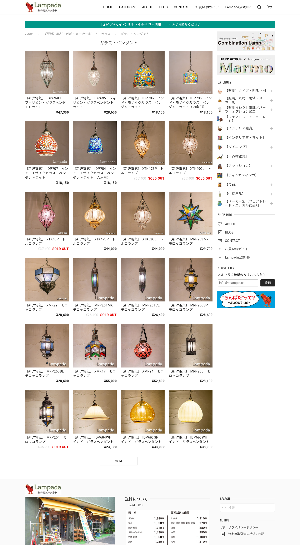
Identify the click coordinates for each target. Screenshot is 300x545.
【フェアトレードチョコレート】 (245, 119)
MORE (119, 461)
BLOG (163, 7)
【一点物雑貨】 (237, 156)
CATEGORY (127, 7)
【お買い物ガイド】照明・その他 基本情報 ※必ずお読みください (150, 24)
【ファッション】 (238, 166)
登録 (268, 283)
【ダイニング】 (237, 147)
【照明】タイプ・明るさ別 (245, 91)
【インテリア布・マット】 (245, 138)
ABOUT (147, 7)
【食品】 (232, 184)
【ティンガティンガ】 (242, 175)
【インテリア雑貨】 (240, 128)
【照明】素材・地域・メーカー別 (245, 100)
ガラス (105, 34)
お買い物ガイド (207, 7)
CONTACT (181, 7)
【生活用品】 (235, 194)
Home (29, 34)
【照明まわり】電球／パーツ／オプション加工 (245, 110)
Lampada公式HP (238, 7)
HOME (108, 7)
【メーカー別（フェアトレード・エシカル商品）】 (245, 203)
